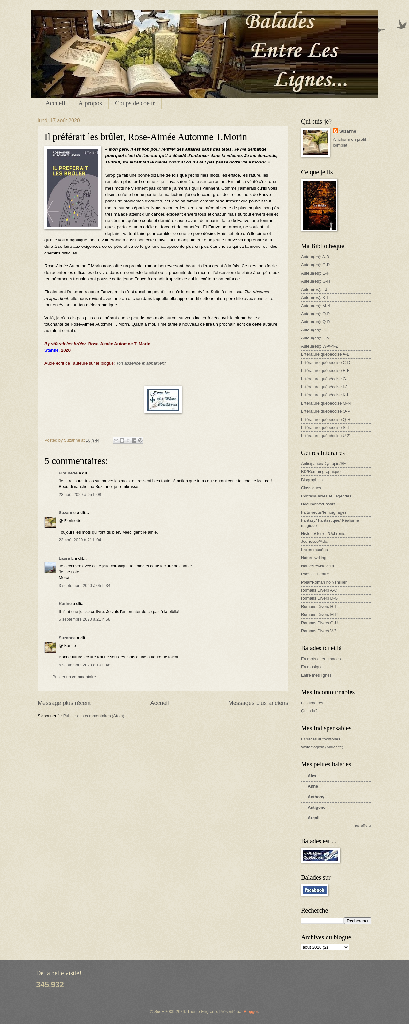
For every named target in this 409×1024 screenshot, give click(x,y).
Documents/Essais (318, 504)
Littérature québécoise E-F (325, 370)
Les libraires (312, 703)
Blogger (251, 1011)
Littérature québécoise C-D (325, 362)
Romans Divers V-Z (319, 630)
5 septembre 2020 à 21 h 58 (84, 619)
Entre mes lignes (316, 675)
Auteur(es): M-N (315, 305)
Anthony (316, 796)
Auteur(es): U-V (315, 338)
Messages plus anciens (258, 703)
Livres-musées (314, 549)
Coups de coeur (135, 103)
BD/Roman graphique (321, 471)
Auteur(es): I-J (314, 289)
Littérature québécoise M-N (326, 403)
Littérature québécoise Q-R (326, 419)
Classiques (311, 487)
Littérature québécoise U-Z (325, 435)
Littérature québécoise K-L (325, 394)
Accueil (55, 103)
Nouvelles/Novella (317, 566)
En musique (312, 666)
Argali (314, 817)
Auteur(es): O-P (315, 313)
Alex (312, 775)
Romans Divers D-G (319, 598)
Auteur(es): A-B (315, 256)
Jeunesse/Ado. (314, 541)
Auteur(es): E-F (315, 273)
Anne (313, 786)
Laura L (66, 558)
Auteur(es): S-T (315, 330)
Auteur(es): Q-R (315, 321)
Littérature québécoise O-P (325, 411)
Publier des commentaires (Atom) (93, 715)
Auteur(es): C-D (315, 264)
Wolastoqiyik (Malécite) (322, 747)
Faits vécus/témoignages (323, 512)
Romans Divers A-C (319, 590)
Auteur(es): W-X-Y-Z (319, 346)
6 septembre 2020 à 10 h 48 (84, 665)
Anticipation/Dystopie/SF (323, 463)
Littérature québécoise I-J (324, 386)
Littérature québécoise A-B (325, 354)
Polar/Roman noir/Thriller (324, 582)
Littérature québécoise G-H (326, 378)
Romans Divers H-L (319, 606)
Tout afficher (363, 825)
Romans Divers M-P (319, 614)
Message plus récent (64, 703)
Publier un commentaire (74, 676)
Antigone (317, 807)
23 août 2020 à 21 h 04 (80, 539)
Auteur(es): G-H (315, 281)
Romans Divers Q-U (319, 622)
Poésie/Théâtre (315, 574)
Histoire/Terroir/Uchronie (323, 533)
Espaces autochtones (320, 739)
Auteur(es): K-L (315, 297)
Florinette (68, 473)
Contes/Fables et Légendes (326, 496)
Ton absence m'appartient (141, 363)
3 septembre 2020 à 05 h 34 (84, 585)
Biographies (312, 479)
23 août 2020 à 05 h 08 (80, 494)
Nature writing (313, 557)
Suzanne (67, 512)
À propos (90, 103)
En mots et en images (321, 658)
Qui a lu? (309, 711)
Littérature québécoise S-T (325, 427)
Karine (65, 603)
